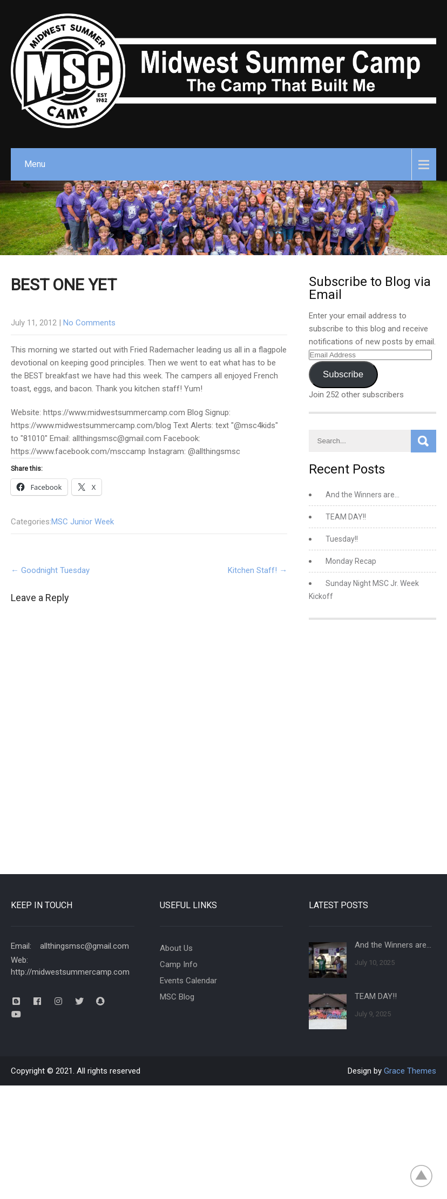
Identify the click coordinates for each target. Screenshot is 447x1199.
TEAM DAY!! (346, 516)
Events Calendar (188, 980)
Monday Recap (351, 561)
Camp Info (179, 964)
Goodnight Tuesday (50, 570)
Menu (34, 164)
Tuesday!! (342, 539)
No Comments (89, 323)
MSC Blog (177, 997)
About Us (176, 948)
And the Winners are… (362, 494)
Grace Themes (410, 1071)
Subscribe (343, 374)
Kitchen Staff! (257, 570)
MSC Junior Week (82, 522)
